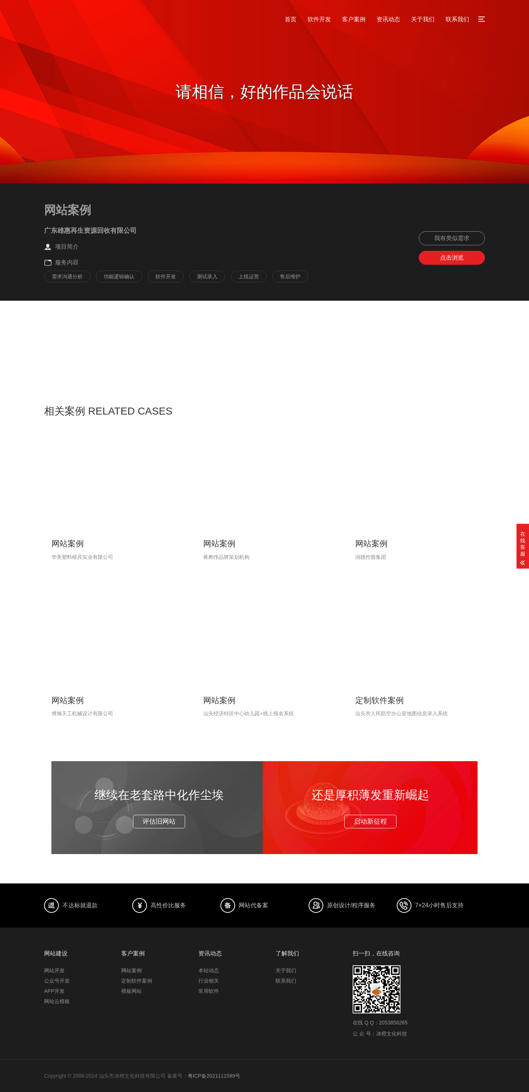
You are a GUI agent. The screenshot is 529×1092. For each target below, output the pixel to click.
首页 (290, 19)
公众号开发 (57, 981)
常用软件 (208, 991)
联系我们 (457, 19)
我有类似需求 (451, 238)
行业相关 (208, 981)
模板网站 (131, 991)
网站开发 (54, 970)
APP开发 (54, 991)
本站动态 (208, 970)
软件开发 (319, 19)
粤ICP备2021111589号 (214, 1076)
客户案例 (354, 19)
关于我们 (423, 19)
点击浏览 (452, 257)
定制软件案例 (136, 981)
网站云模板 (57, 1001)
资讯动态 (388, 19)
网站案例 (131, 970)
